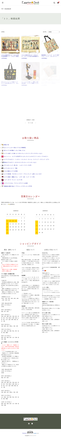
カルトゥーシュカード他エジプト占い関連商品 (13, 147)
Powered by (30, 432)
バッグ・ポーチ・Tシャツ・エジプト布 (11, 179)
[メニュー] (2, 2)
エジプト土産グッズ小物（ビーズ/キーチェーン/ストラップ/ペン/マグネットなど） (22, 153)
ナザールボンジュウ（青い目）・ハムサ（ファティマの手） (16, 165)
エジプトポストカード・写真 (9, 168)
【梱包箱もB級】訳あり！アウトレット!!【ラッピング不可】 (16, 186)
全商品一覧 (5, 144)
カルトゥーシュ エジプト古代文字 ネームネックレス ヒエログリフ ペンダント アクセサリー (24, 156)
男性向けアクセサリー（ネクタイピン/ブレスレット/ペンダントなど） (19, 162)
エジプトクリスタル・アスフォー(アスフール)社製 (14, 183)
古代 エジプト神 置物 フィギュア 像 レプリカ (13, 150)
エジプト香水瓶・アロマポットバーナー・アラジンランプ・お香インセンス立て (21, 174)
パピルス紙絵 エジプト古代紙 (9, 171)
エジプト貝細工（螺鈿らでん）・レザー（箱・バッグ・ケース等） (18, 176)
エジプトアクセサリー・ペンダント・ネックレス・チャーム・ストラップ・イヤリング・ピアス (25, 159)
